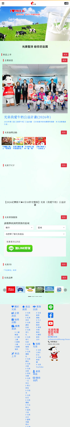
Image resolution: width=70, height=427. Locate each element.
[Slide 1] (31, 38)
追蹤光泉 (36, 341)
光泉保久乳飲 (27, 335)
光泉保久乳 (27, 328)
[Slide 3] (38, 38)
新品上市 (15, 351)
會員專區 (36, 369)
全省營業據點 (38, 311)
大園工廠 (17, 334)
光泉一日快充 (27, 377)
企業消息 (15, 311)
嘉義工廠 (17, 339)
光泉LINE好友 (38, 348)
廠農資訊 (16, 324)
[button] (66, 3)
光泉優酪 (27, 397)
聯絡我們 (36, 375)
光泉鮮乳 (27, 310)
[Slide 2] (35, 38)
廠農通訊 (17, 344)
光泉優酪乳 (27, 350)
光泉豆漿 (27, 366)
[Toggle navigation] (3, 2)
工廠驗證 (17, 329)
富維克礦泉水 (27, 418)
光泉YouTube (40, 362)
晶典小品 (27, 407)
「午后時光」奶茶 (9, 267)
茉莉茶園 (27, 371)
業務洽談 (37, 304)
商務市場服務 (38, 326)
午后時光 (27, 402)
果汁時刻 (27, 383)
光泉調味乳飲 (27, 321)
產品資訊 (26, 304)
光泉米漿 (27, 361)
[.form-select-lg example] (19, 225)
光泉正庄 (27, 412)
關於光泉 (15, 304)
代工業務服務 (38, 318)
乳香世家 (27, 315)
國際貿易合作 (38, 333)
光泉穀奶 (27, 356)
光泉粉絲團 (38, 356)
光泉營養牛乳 (27, 343)
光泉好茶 (27, 392)
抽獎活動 (15, 317)
